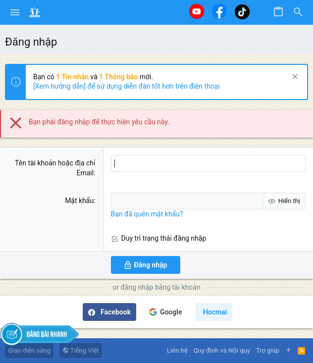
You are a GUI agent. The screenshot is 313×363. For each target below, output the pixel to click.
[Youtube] (196, 11)
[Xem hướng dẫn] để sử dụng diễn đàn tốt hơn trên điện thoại (126, 86)
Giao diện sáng (29, 350)
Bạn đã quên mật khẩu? (147, 214)
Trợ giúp (267, 350)
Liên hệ (177, 350)
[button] (15, 12)
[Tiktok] (242, 11)
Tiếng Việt (80, 350)
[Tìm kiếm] (298, 12)
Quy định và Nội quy (222, 350)
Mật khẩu (79, 201)
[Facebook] (219, 11)
